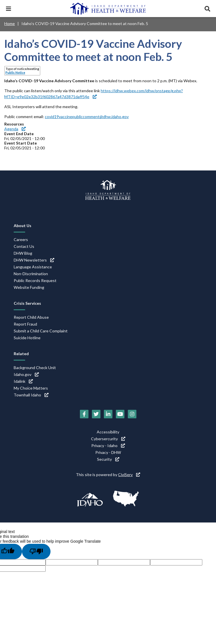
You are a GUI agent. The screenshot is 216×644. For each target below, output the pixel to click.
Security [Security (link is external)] (108, 459)
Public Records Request (35, 280)
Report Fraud (25, 324)
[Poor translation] (36, 551)
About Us (22, 225)
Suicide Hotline (27, 337)
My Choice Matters (31, 388)
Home (9, 23)
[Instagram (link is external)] (132, 414)
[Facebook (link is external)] (84, 414)
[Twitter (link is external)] (96, 414)
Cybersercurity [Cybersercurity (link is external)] (108, 438)
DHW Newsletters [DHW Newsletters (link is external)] (34, 260)
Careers (21, 239)
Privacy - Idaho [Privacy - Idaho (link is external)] (108, 445)
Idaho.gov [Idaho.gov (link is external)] (26, 374)
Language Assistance (33, 266)
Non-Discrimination (31, 273)
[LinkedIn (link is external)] (108, 414)
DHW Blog (23, 253)
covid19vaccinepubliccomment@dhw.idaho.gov (87, 116)
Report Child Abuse (31, 317)
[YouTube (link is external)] (120, 414)
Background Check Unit (35, 367)
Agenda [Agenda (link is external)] (15, 128)
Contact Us (24, 246)
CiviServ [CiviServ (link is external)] (129, 474)
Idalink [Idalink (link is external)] (23, 381)
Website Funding (29, 287)
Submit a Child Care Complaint (41, 330)
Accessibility (108, 431)
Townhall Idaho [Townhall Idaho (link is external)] (31, 394)
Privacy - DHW (108, 452)
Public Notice (15, 72)
